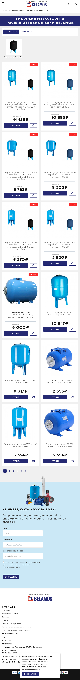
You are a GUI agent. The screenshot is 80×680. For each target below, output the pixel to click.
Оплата (5, 620)
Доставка (6, 617)
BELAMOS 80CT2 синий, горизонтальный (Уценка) (20, 314)
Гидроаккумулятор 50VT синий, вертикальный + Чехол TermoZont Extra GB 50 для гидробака (20, 245)
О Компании (7, 610)
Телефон (7, 539)
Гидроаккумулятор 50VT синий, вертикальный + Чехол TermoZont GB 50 (60, 244)
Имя (5, 528)
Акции (4, 637)
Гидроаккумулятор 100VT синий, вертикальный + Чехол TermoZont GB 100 (59, 105)
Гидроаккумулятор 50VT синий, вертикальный (20, 445)
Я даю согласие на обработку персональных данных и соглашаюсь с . (21, 564)
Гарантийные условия (12, 623)
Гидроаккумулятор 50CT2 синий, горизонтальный (59, 445)
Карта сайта (7, 640)
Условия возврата (10, 613)
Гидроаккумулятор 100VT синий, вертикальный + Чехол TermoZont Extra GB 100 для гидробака (20, 106)
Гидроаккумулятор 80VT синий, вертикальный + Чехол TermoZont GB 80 (60, 174)
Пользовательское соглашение (16, 630)
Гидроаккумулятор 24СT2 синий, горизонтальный (59, 381)
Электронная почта (13, 551)
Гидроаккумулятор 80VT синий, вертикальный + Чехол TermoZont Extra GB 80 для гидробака (20, 175)
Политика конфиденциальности (16, 627)
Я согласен (30, 674)
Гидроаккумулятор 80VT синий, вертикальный (20, 381)
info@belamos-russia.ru (12, 656)
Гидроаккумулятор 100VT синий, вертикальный (59, 313)
